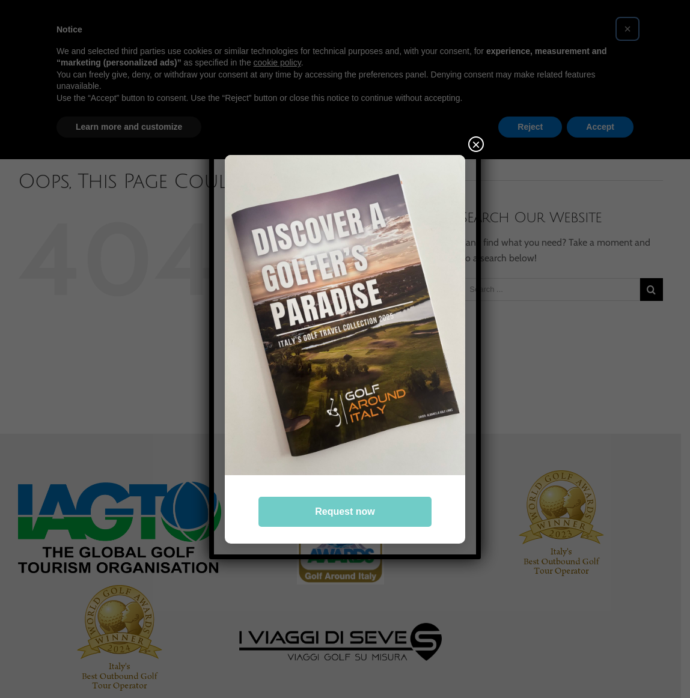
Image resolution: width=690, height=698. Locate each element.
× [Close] (476, 144)
